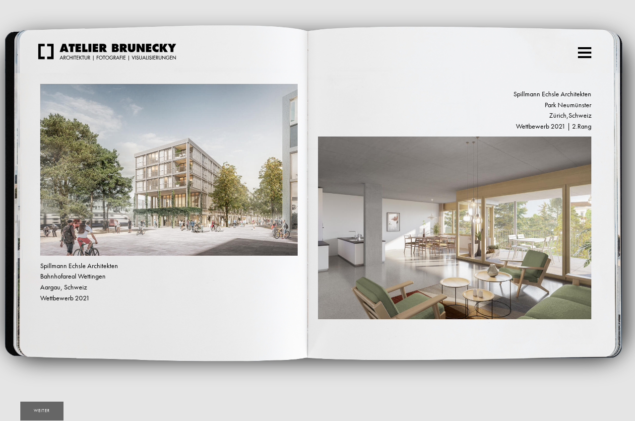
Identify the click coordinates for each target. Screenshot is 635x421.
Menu (586, 49)
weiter (42, 411)
